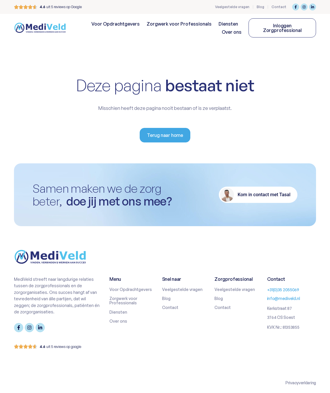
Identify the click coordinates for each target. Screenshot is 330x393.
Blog (260, 7)
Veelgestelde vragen (232, 7)
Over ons (232, 32)
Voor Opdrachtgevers (115, 24)
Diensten (228, 24)
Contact (279, 7)
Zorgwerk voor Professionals (179, 24)
